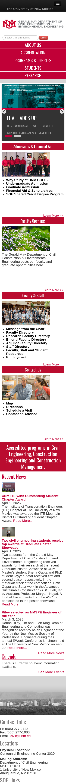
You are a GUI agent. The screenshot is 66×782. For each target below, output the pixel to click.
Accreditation (32, 52)
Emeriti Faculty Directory (26, 339)
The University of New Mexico (30, 9)
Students (33, 68)
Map (9, 403)
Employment (16, 357)
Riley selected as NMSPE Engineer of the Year (31, 614)
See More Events (51, 672)
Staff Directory (17, 346)
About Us (33, 45)
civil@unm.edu (21, 736)
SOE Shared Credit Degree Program (35, 194)
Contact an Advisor (21, 414)
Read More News (51, 653)
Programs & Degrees (32, 60)
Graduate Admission (22, 187)
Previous (4, 111)
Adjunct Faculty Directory (26, 343)
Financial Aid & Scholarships (29, 190)
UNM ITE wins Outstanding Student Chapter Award (30, 497)
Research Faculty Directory (28, 336)
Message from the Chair (25, 329)
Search (43, 38)
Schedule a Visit (19, 410)
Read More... (22, 521)
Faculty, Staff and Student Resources (27, 352)
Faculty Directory (20, 332)
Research (32, 75)
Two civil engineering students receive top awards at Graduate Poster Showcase (32, 544)
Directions (14, 407)
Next (61, 111)
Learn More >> (53, 215)
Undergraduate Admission (27, 183)
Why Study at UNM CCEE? (27, 180)
